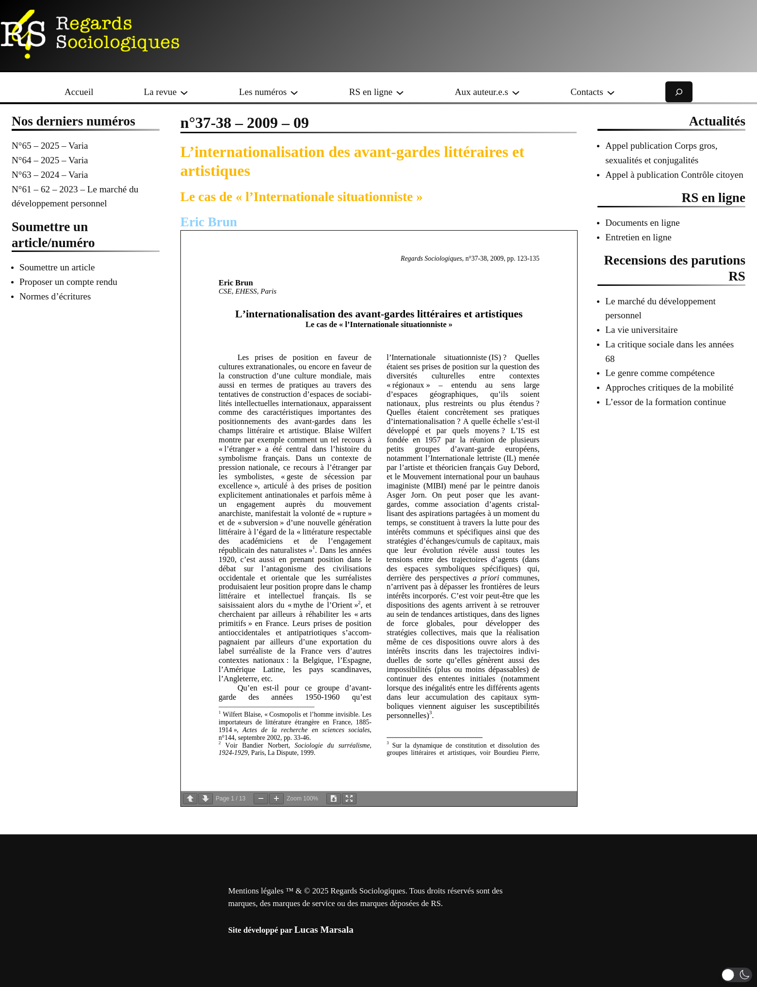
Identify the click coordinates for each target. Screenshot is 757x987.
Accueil (79, 92)
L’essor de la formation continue (665, 402)
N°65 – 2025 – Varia (50, 146)
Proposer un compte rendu (68, 282)
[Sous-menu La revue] (184, 92)
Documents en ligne (642, 223)
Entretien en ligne (638, 237)
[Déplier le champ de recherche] (679, 91)
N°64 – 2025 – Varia (50, 160)
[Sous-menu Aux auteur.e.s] (516, 92)
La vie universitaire (641, 330)
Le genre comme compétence (659, 373)
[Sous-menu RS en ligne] (400, 92)
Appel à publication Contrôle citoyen (674, 175)
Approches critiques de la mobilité (669, 387)
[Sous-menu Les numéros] (294, 92)
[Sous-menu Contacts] (611, 92)
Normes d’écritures (55, 296)
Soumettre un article (57, 267)
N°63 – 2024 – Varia (50, 175)
